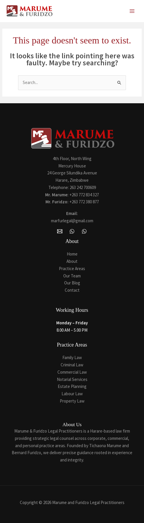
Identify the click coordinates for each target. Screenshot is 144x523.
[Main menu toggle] (132, 11)
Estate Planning (72, 386)
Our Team (72, 276)
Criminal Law (72, 365)
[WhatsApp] (72, 231)
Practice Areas (72, 268)
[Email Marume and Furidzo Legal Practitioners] (59, 231)
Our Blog (72, 283)
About (72, 261)
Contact (72, 290)
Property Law (72, 401)
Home (72, 254)
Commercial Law (72, 372)
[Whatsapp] (84, 231)
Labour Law (72, 393)
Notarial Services (72, 379)
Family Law (72, 357)
